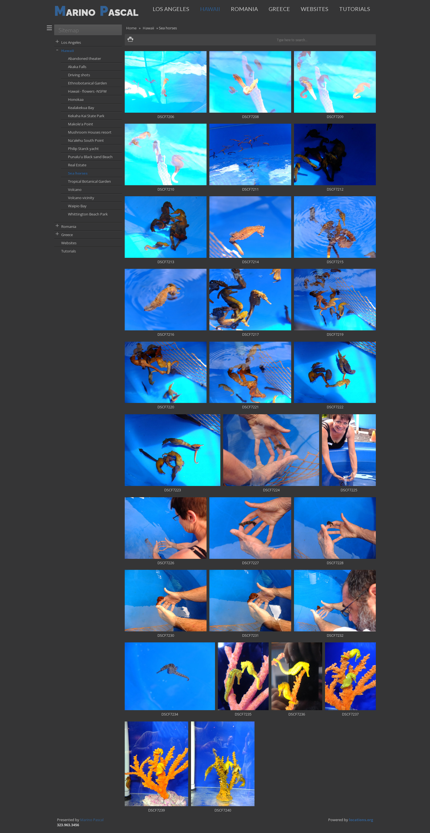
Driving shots (79, 74)
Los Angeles (171, 9)
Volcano (75, 189)
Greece (279, 9)
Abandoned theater (84, 58)
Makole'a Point (80, 124)
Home (131, 27)
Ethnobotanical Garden (87, 83)
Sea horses (77, 173)
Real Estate (77, 164)
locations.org (361, 819)
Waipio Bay (77, 205)
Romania (244, 9)
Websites (314, 9)
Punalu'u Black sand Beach (90, 156)
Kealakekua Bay (81, 107)
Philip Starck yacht (83, 148)
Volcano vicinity (81, 197)
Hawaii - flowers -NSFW (87, 91)
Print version (130, 39)
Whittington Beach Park (88, 214)
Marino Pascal (92, 819)
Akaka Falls (77, 66)
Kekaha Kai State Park (86, 115)
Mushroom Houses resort (89, 132)
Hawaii (210, 9)
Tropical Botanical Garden (89, 181)
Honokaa (76, 99)
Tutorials (354, 9)
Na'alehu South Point (86, 140)
